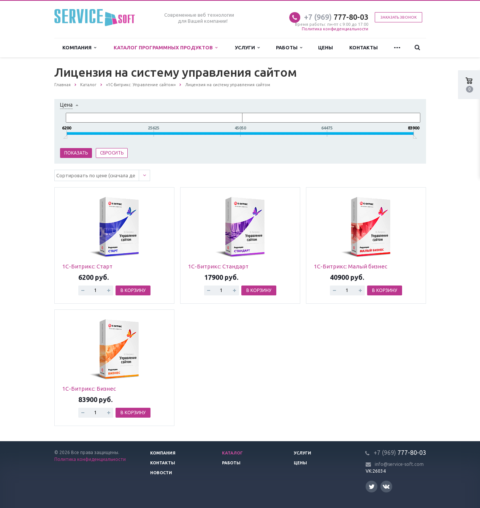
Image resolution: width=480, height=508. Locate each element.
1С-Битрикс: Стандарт (218, 266)
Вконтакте (386, 486)
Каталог (232, 453)
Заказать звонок (398, 17)
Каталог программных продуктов (165, 47)
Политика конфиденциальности (335, 29)
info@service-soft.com (399, 464)
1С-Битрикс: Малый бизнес (350, 266)
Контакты (363, 47)
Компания (79, 47)
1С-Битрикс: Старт (87, 266)
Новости (161, 472)
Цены (325, 47)
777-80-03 (336, 17)
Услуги (247, 47)
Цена (66, 105)
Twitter (372, 486)
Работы (289, 47)
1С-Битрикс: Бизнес (89, 388)
